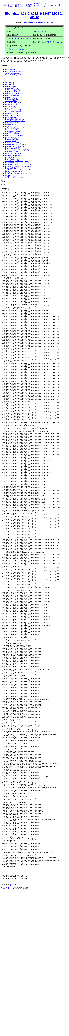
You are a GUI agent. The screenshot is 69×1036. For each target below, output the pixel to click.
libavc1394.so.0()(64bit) (12, 116)
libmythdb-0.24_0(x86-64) (13, 76)
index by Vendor (29, 5)
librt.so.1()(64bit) (10, 158)
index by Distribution (19, 5)
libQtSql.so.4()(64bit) (12, 96)
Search (64, 5)
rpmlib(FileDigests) (11, 173)
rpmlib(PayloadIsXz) (11, 178)
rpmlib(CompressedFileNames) (15, 171)
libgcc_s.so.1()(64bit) (12, 135)
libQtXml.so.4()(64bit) (12, 98)
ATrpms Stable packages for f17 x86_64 (37, 22)
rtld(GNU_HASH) (11, 176)
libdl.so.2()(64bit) (10, 125)
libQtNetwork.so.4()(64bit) (13, 95)
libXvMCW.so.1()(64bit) (13, 111)
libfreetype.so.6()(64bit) (12, 133)
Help (58, 5)
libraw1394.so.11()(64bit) (13, 155)
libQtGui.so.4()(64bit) (12, 93)
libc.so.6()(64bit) (10, 118)
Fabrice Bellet (5, 1026)
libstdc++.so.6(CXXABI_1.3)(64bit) (16, 162)
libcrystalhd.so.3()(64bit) (13, 124)
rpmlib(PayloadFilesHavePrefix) (15, 175)
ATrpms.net (42, 31)
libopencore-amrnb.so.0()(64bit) (15, 145)
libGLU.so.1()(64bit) (11, 89)
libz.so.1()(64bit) (10, 169)
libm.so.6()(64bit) (10, 142)
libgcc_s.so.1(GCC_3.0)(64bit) (15, 136)
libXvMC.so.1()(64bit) (12, 109)
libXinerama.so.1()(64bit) (13, 104)
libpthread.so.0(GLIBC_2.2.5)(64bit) (17, 151)
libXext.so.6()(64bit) (11, 102)
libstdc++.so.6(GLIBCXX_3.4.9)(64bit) (18, 167)
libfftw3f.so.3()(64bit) (12, 131)
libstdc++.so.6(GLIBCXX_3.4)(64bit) (17, 164)
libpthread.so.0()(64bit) (12, 149)
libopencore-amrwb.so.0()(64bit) (15, 147)
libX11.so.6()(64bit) (11, 100)
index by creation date (37, 5)
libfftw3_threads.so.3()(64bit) (14, 129)
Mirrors (53, 5)
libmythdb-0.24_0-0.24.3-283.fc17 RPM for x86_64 (34, 15)
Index (4, 5)
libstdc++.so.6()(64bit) (12, 160)
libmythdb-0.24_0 (10, 70)
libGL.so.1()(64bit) (11, 87)
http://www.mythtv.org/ (17, 49)
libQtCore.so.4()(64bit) (12, 91)
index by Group (10, 5)
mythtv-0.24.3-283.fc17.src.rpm (52, 42)
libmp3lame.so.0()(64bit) (13, 144)
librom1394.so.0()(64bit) (13, 156)
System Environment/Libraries (21, 38)
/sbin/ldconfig (9, 84)
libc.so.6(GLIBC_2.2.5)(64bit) (15, 122)
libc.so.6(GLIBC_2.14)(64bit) (14, 120)
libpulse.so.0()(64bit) (11, 153)
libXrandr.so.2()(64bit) (12, 106)
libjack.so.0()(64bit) (11, 140)
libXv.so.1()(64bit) (11, 107)
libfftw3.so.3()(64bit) (11, 127)
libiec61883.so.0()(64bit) (13, 138)
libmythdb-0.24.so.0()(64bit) (14, 72)
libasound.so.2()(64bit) (12, 115)
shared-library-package (12, 74)
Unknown (44, 28)
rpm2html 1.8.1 (15, 1023)
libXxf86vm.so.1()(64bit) (13, 113)
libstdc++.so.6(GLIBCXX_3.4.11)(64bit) (18, 165)
